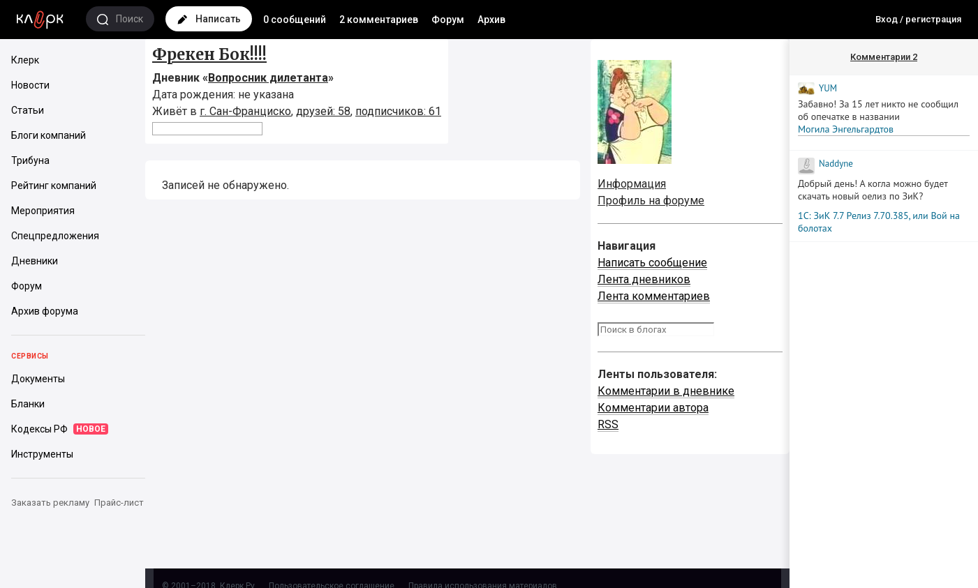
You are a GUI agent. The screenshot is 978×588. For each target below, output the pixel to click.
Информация (632, 183)
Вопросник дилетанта (268, 77)
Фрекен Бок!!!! (209, 54)
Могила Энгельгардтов (846, 129)
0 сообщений (294, 19)
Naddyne (836, 163)
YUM (828, 88)
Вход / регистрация (918, 19)
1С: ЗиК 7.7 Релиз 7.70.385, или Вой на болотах (879, 221)
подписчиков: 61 (398, 111)
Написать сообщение (652, 262)
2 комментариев (378, 19)
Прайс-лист (119, 502)
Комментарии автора (653, 407)
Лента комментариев (654, 296)
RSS (608, 424)
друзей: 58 (323, 111)
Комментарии (883, 57)
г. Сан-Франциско (245, 111)
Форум (447, 19)
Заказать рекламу (50, 502)
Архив (491, 19)
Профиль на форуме (651, 200)
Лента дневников (644, 279)
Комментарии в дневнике (666, 391)
